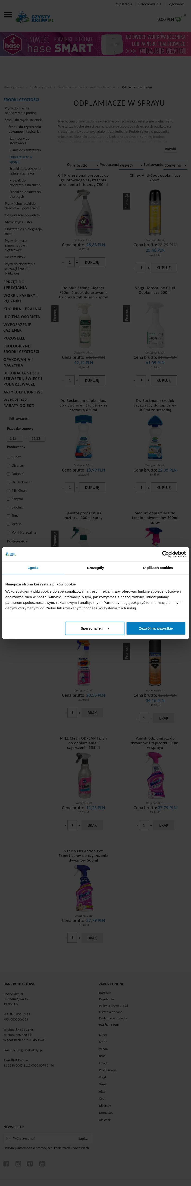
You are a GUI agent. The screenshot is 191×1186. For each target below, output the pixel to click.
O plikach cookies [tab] (158, 567)
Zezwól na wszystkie (156, 628)
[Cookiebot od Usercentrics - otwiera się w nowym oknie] (165, 554)
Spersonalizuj (95, 628)
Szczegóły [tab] (95, 567)
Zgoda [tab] (33, 567)
